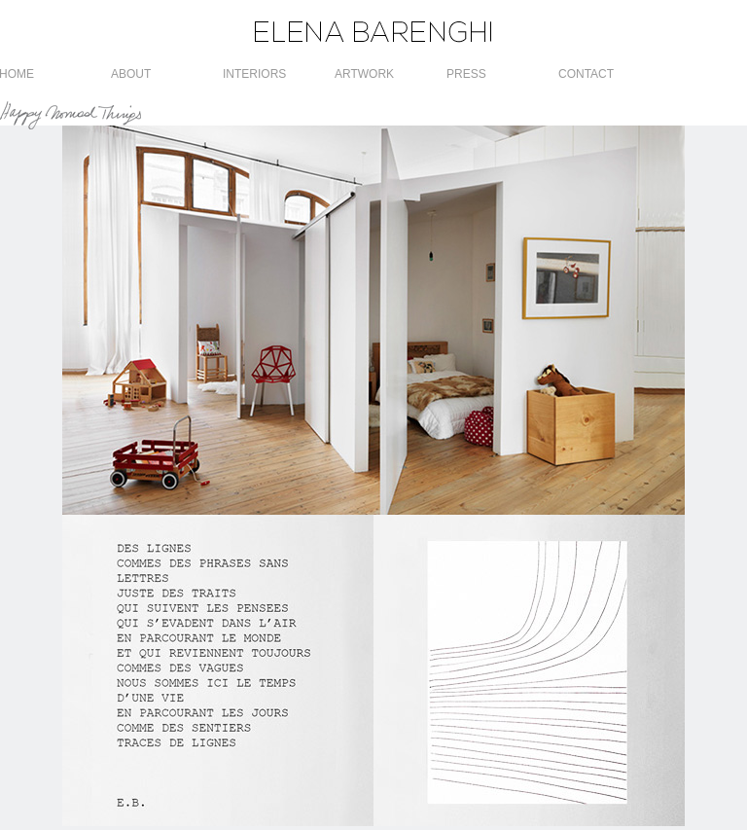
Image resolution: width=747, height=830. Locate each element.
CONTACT (586, 74)
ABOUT (131, 74)
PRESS (466, 74)
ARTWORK (364, 74)
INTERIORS (254, 74)
